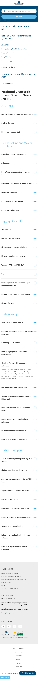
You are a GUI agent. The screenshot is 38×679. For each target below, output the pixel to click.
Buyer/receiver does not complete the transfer (15, 173)
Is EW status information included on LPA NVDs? (17, 409)
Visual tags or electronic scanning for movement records (15, 284)
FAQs (3, 585)
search (19, 17)
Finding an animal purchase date (14, 470)
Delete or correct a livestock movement (16, 517)
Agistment (5, 163)
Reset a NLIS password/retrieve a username (14, 547)
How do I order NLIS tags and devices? (15, 294)
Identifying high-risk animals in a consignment (14, 353)
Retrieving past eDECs (9, 499)
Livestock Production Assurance (11, 576)
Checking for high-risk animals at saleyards (14, 364)
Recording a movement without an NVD (16, 183)
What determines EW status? (12, 322)
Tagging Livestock (7, 53)
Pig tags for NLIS (7, 303)
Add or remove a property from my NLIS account (16, 460)
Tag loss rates (6, 274)
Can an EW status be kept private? (14, 387)
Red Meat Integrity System (9, 573)
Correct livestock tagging (11, 238)
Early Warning (6, 57)
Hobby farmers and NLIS (10, 132)
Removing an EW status (10, 343)
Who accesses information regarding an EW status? (16, 397)
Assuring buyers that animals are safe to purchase (17, 332)
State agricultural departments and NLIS (17, 114)
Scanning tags (6, 229)
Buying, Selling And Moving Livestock (14, 49)
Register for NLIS (7, 123)
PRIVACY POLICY (19, 652)
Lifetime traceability (9, 192)
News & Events (6, 582)
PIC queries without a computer (13, 431)
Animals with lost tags (10, 210)
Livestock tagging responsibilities (14, 247)
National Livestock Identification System (14, 579)
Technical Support (7, 61)
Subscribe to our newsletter (10, 588)
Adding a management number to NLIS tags (16, 480)
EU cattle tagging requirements (13, 256)
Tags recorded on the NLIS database (15, 490)
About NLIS (5, 45)
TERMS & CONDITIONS (19, 648)
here (23, 613)
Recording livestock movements (13, 154)
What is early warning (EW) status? (14, 439)
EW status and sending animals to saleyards (14, 420)
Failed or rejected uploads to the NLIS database (15, 536)
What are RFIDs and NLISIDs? (12, 265)
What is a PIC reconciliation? (12, 526)
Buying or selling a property (12, 201)
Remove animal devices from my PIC (15, 508)
